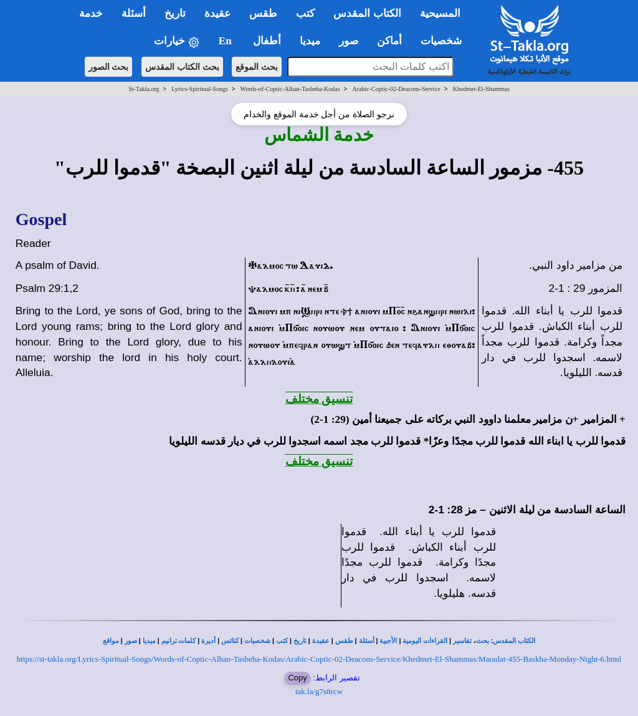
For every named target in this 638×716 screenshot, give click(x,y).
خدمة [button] (91, 13)
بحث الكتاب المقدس (182, 67)
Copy (297, 677)
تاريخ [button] (175, 13)
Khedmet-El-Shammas (481, 88)
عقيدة (321, 640)
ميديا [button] (310, 41)
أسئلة (366, 640)
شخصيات (257, 640)
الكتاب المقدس (514, 640)
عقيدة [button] (217, 13)
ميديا (149, 640)
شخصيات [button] (445, 41)
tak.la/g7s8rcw (319, 691)
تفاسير (462, 640)
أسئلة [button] (133, 13)
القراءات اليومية (424, 640)
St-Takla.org (143, 88)
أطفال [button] (267, 41)
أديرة (208, 640)
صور (131, 640)
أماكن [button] (389, 41)
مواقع (111, 640)
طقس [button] (263, 13)
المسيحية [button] (440, 13)
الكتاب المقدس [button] (367, 13)
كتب (282, 640)
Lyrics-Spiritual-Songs (199, 88)
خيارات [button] (177, 41)
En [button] (226, 41)
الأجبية (388, 640)
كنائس (230, 640)
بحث (482, 640)
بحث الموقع (257, 67)
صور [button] (348, 41)
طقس (344, 640)
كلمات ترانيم (178, 640)
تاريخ (300, 640)
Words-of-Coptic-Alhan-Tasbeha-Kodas (290, 88)
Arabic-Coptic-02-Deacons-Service (396, 88)
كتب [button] (305, 13)
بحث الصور (108, 67)
